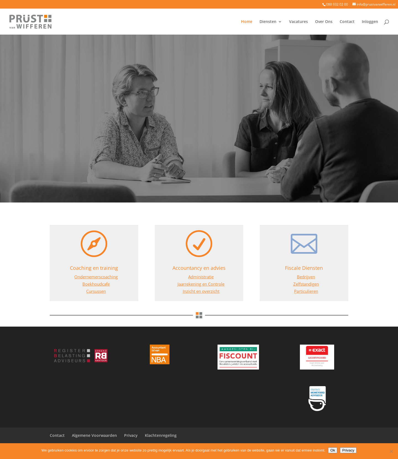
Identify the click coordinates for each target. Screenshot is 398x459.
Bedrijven (306, 276)
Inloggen (370, 22)
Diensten (268, 22)
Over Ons (323, 22)
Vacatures (298, 22)
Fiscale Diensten (304, 268)
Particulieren (306, 291)
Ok (332, 450)
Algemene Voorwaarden (94, 435)
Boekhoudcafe (96, 284)
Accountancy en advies (199, 268)
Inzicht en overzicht (201, 291)
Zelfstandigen (306, 284)
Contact (347, 22)
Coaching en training (94, 268)
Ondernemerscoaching (96, 276)
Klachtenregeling (161, 435)
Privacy (131, 435)
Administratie (201, 276)
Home (246, 22)
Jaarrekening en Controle (200, 284)
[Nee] (391, 451)
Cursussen (96, 291)
